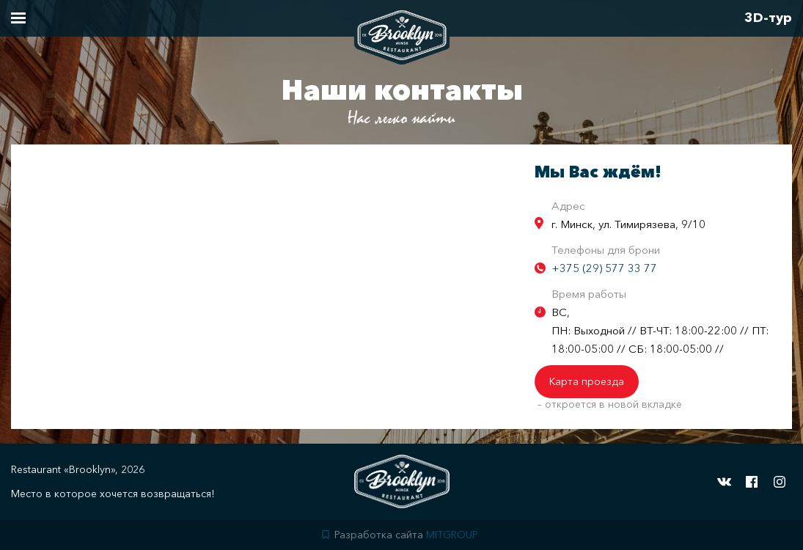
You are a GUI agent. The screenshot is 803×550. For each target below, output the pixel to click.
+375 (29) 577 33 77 (604, 268)
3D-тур (768, 18)
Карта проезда (586, 381)
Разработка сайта (400, 535)
